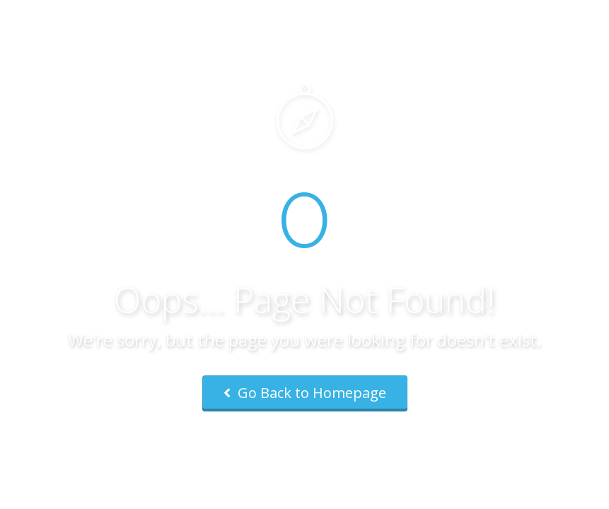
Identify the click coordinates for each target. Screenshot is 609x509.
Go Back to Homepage (305, 392)
